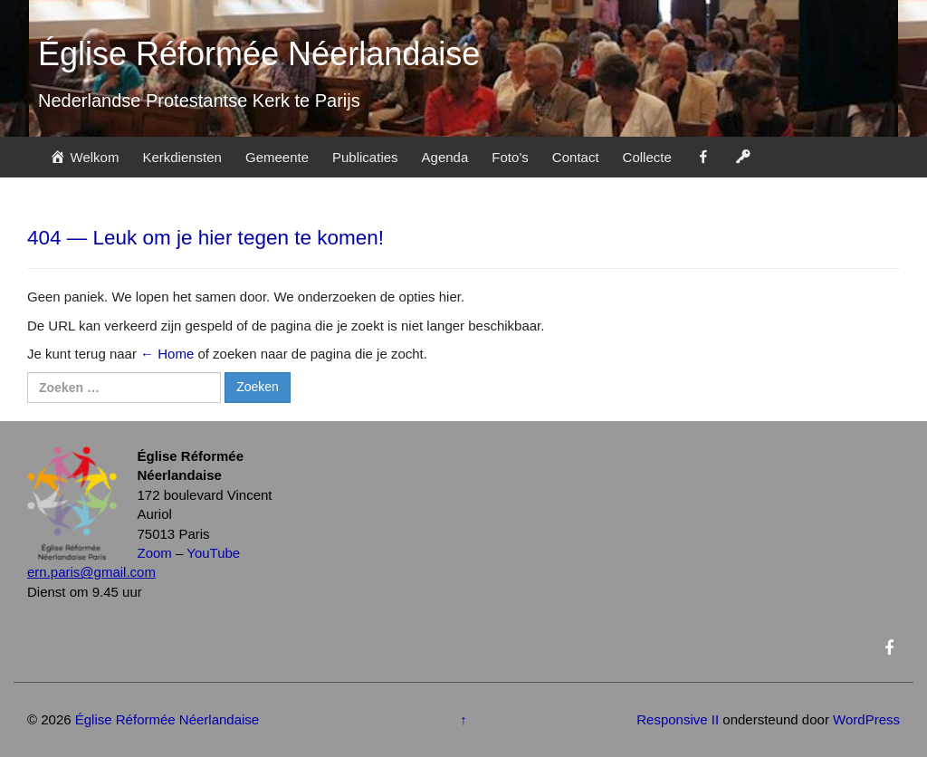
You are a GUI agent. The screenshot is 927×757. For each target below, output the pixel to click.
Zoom (155, 553)
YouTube (213, 553)
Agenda (445, 157)
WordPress (866, 719)
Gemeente (277, 157)
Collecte (647, 157)
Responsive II (677, 719)
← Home (167, 353)
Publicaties (365, 157)
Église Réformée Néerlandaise (259, 53)
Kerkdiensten (182, 157)
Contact (575, 157)
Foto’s (510, 157)
